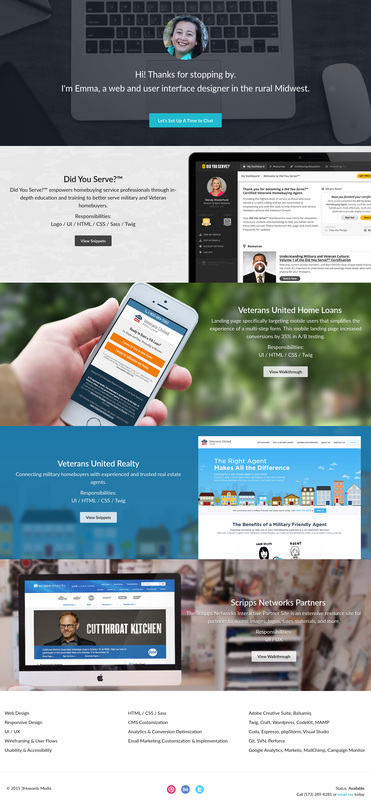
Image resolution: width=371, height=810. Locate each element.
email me (346, 794)
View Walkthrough (285, 371)
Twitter (199, 789)
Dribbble (171, 789)
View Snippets (93, 240)
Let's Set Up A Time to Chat (185, 120)
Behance (185, 789)
